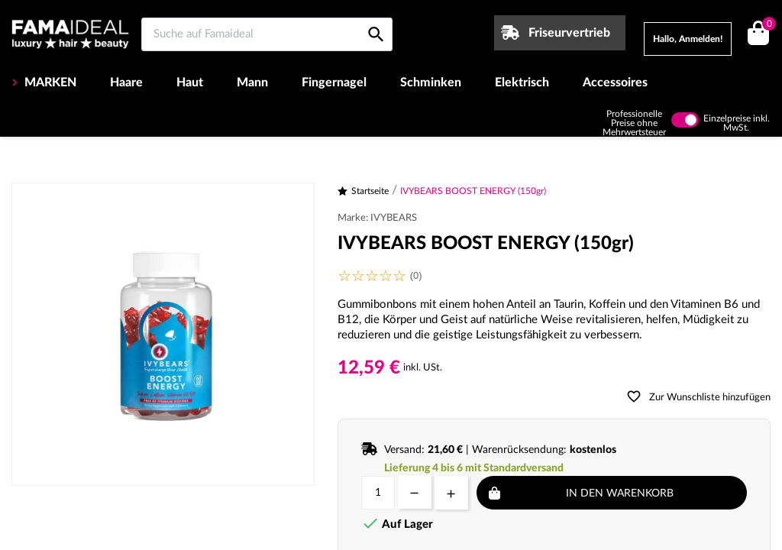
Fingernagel (334, 82)
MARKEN (48, 82)
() (766, 26)
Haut (189, 82)
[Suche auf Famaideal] (267, 34)
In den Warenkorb (620, 493)
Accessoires (615, 82)
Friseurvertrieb (569, 33)
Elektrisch (522, 82)
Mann (252, 82)
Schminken (430, 82)
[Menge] (378, 493)
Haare (126, 82)
